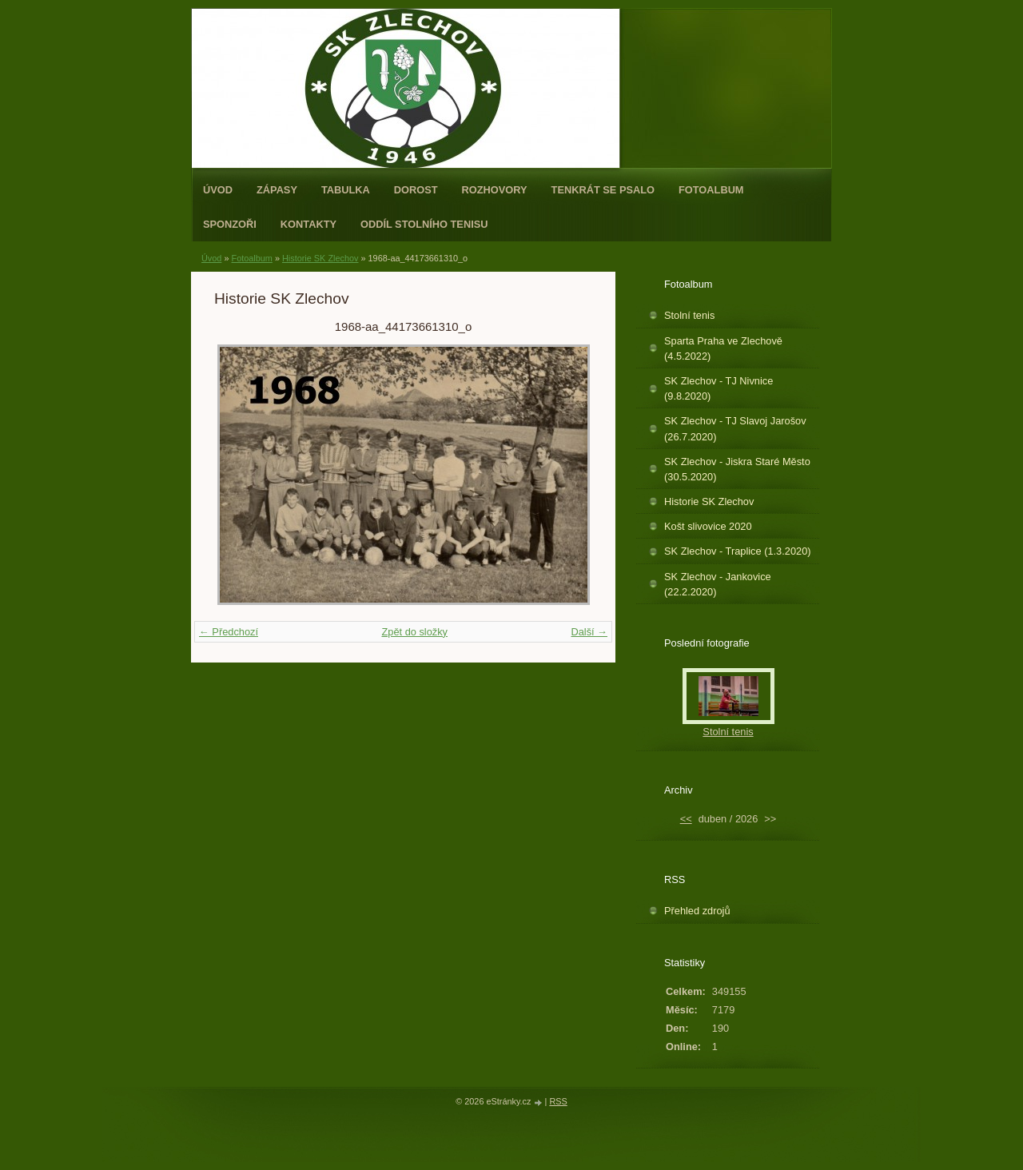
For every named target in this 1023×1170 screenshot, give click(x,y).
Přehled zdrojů (697, 911)
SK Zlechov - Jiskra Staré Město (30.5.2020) (737, 469)
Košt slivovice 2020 (708, 526)
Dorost (416, 190)
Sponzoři (230, 224)
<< (686, 819)
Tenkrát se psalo (603, 190)
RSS (558, 1101)
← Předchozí (228, 632)
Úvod (218, 190)
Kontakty (308, 224)
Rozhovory (494, 190)
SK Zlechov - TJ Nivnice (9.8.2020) (718, 388)
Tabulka (345, 190)
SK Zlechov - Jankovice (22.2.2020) (717, 584)
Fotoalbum (711, 190)
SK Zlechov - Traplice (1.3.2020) (737, 551)
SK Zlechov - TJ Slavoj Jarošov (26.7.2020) (735, 428)
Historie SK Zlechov (320, 258)
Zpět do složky (414, 632)
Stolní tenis (689, 315)
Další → (589, 632)
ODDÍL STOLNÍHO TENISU (424, 224)
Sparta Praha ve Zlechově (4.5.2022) (723, 348)
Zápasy (277, 190)
